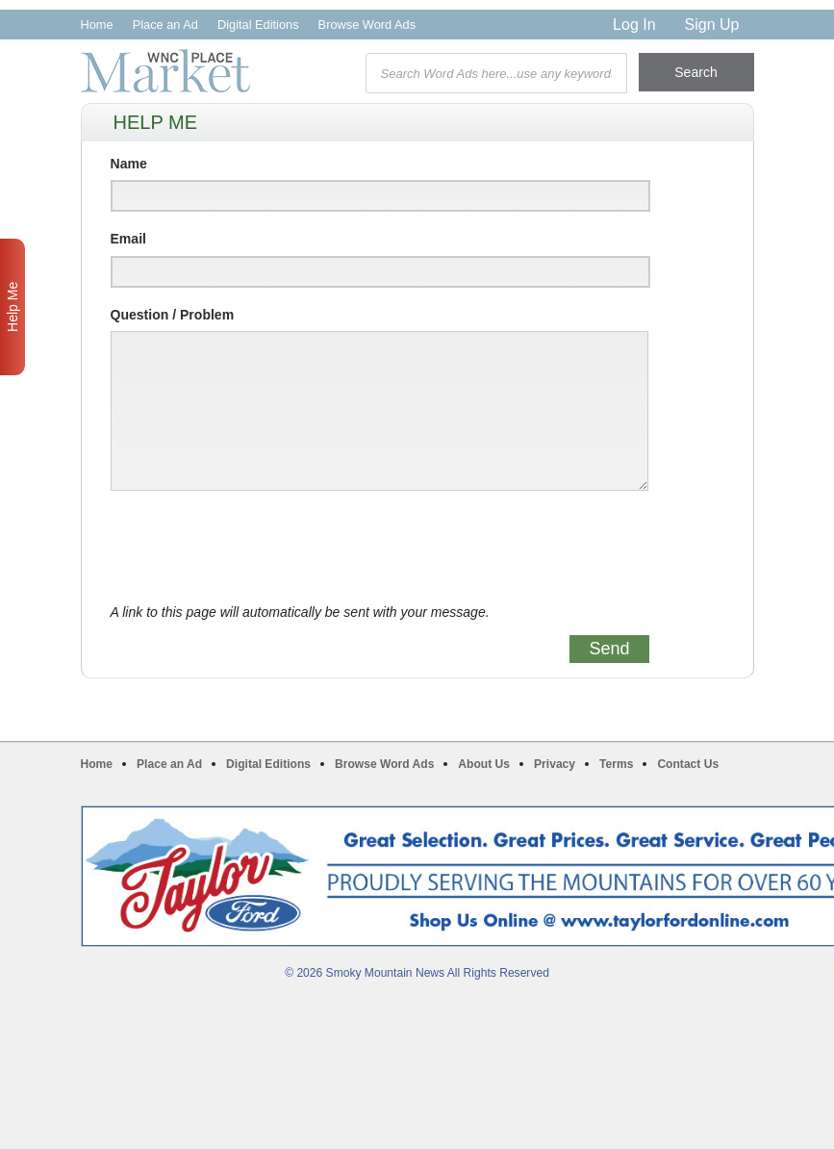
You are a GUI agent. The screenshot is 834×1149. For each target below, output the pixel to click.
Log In (634, 24)
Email (128, 238)
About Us (484, 764)
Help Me (12, 307)
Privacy (554, 764)
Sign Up (712, 24)
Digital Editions (258, 24)
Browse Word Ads (367, 24)
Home (97, 24)
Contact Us (688, 764)
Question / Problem (173, 314)
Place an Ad (165, 24)
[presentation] (257, 547)
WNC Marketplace (165, 70)
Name (129, 163)
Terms (616, 764)
